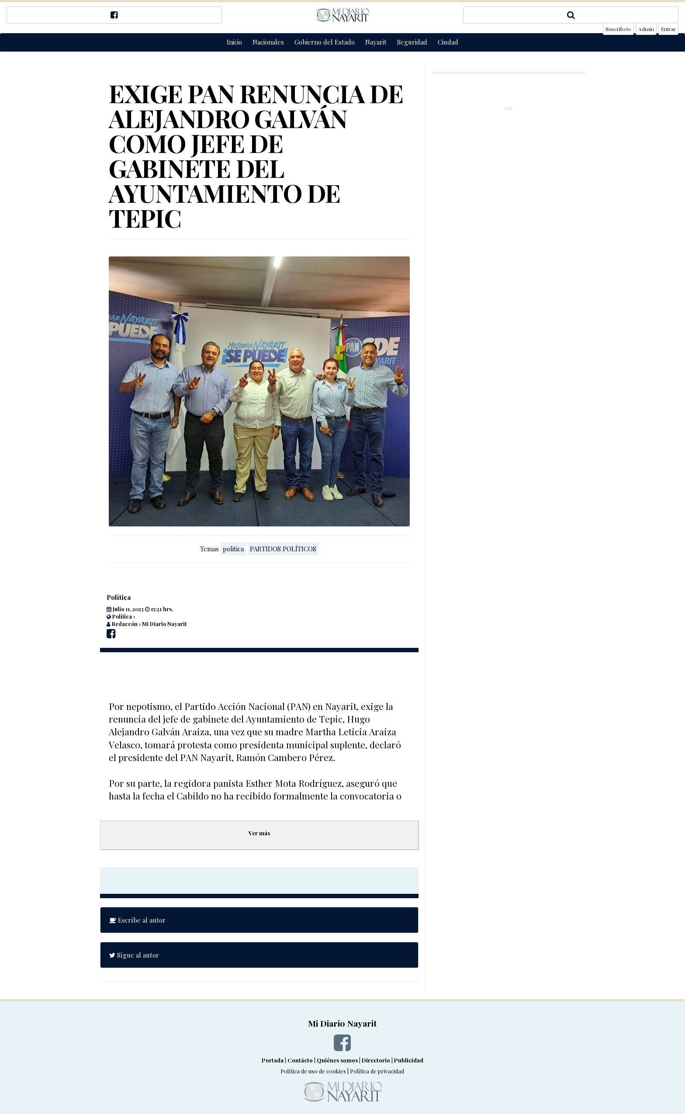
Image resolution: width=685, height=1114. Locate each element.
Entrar (668, 28)
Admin (646, 28)
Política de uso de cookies (313, 1071)
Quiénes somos (337, 1060)
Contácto (300, 1060)
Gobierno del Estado (324, 42)
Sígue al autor (134, 955)
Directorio (376, 1060)
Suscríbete (618, 28)
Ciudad (448, 42)
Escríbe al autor (137, 920)
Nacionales (268, 42)
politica (233, 548)
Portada (273, 1060)
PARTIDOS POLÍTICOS (283, 548)
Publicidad (408, 1060)
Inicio (234, 42)
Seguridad (412, 42)
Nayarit (376, 42)
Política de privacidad (377, 1071)
